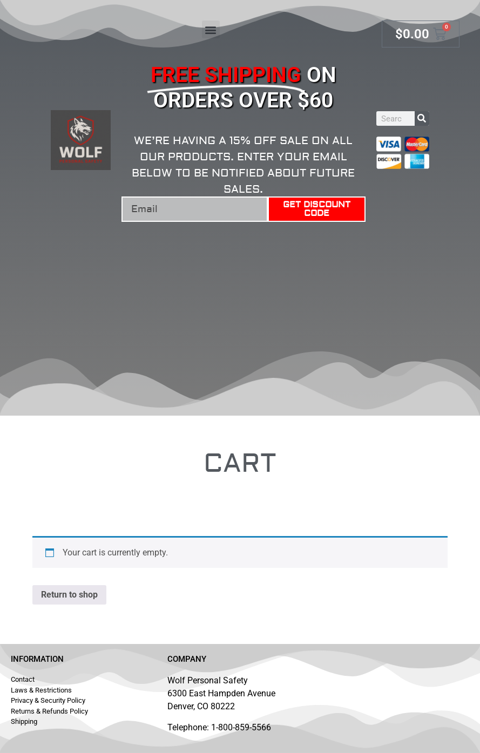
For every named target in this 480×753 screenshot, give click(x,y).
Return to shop (69, 594)
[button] (211, 29)
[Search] (422, 118)
